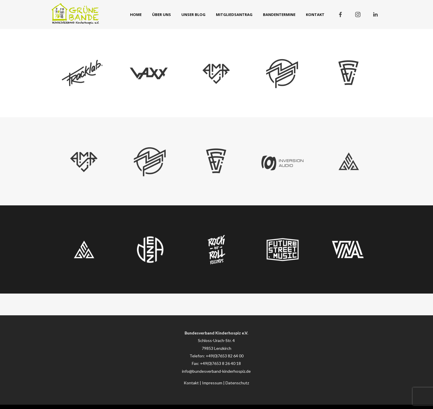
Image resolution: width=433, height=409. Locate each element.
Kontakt (191, 382)
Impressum (212, 382)
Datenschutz (237, 382)
